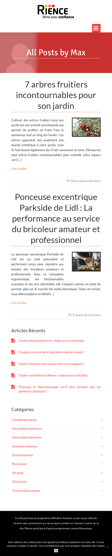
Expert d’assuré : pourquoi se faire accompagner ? (51, 364)
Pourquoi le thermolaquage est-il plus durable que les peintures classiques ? (60, 389)
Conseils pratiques (24, 420)
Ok (55, 550)
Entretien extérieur (25, 446)
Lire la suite (18, 169)
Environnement (22, 455)
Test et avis (19, 482)
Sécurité (17, 473)
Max (78, 52)
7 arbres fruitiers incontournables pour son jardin (56, 95)
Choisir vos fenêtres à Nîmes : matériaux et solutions (53, 375)
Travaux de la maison (87, 315)
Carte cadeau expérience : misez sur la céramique (51, 340)
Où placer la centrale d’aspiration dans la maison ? (51, 352)
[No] (107, 547)
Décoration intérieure (26, 437)
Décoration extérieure (86, 181)
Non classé (19, 464)
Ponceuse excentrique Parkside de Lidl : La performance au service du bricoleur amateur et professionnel (56, 218)
